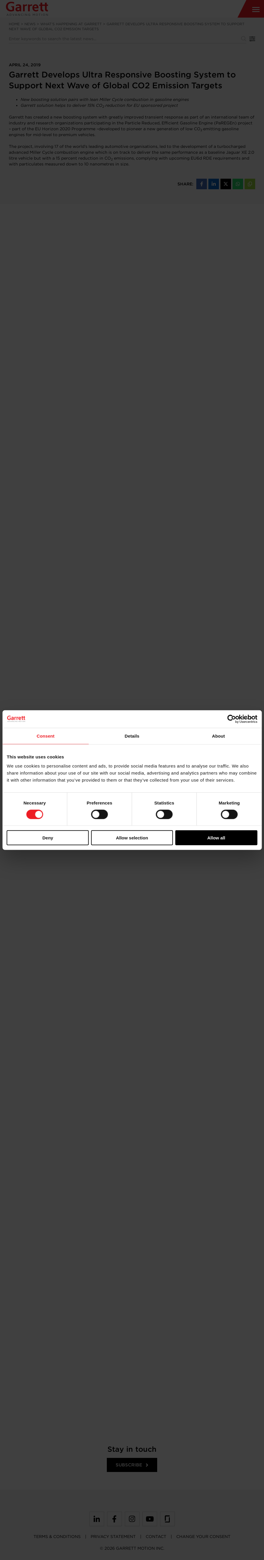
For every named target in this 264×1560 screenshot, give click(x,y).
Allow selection (132, 837)
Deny (47, 837)
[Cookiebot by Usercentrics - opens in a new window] (231, 718)
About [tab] (218, 735)
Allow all (216, 837)
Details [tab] (132, 735)
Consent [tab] (45, 735)
